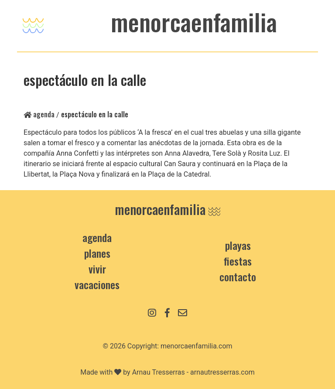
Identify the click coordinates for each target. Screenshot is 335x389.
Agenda (39, 114)
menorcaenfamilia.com (196, 346)
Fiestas (238, 261)
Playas (238, 245)
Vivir (97, 268)
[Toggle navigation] (33, 23)
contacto (237, 276)
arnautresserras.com (222, 372)
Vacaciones (97, 284)
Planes (97, 253)
